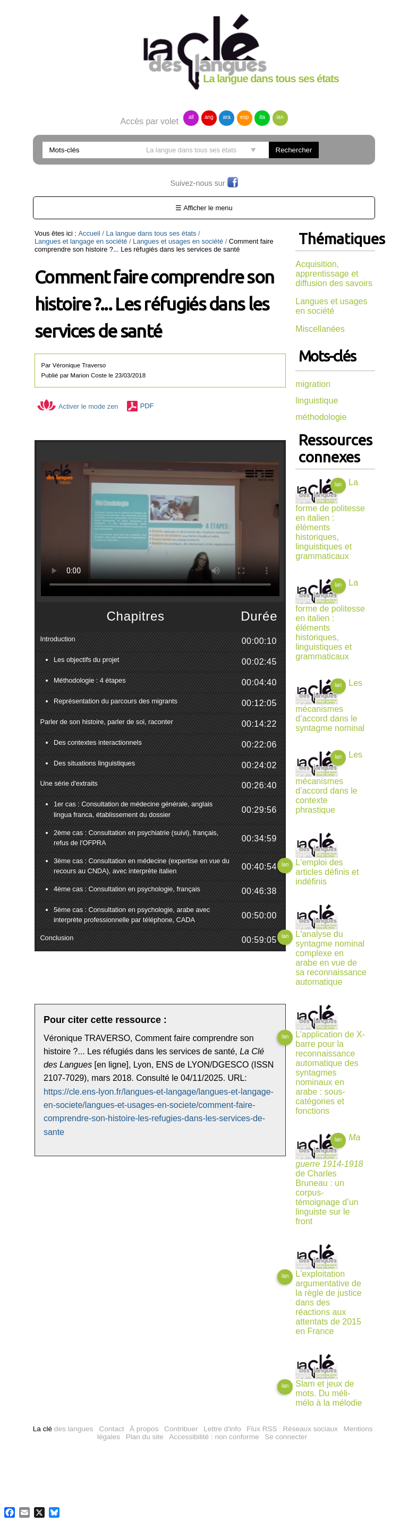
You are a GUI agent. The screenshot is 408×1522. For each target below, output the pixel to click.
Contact (111, 1429)
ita (262, 117)
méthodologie (320, 417)
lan (279, 117)
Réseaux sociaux (310, 1429)
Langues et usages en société (178, 241)
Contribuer (181, 1429)
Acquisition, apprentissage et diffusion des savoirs (333, 274)
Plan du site (145, 1437)
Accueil (89, 233)
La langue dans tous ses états (151, 233)
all (191, 117)
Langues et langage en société (81, 241)
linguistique (316, 400)
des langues (63, 1429)
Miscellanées (319, 328)
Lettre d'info (222, 1429)
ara (226, 117)
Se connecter (286, 1437)
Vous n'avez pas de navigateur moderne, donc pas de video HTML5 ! (160, 529)
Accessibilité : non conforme (214, 1437)
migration (312, 384)
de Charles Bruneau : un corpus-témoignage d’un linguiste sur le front (329, 1179)
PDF (147, 406)
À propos (144, 1429)
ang (209, 117)
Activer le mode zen (77, 406)
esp (244, 117)
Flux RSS (261, 1429)
